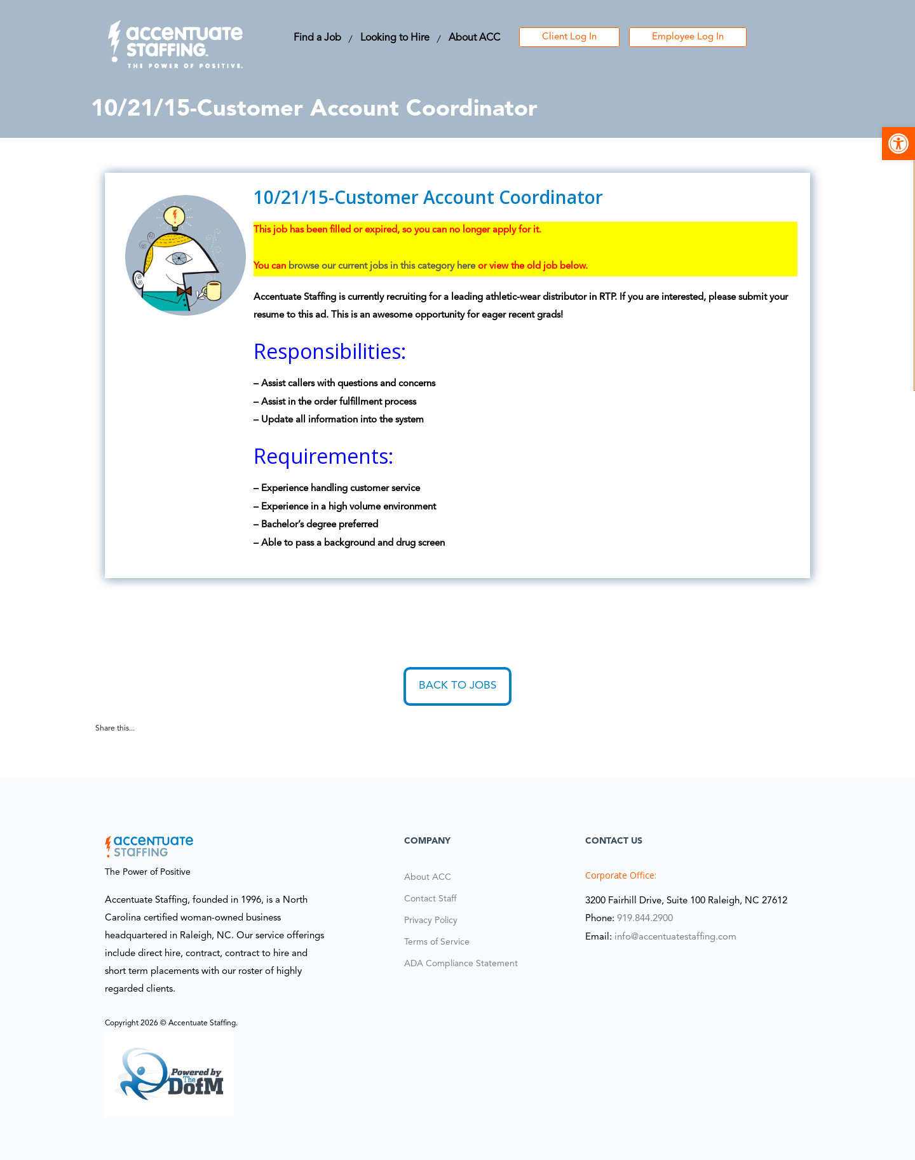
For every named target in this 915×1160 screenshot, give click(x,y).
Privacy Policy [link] (431, 920)
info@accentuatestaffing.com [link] (675, 937)
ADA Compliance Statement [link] (461, 963)
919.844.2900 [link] (645, 919)
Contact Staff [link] (430, 898)
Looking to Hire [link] (395, 38)
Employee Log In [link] (688, 37)
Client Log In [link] (569, 37)
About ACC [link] (474, 38)
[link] (898, 143)
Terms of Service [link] (437, 942)
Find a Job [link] (317, 38)
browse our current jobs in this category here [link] (381, 266)
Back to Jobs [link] (457, 685)
